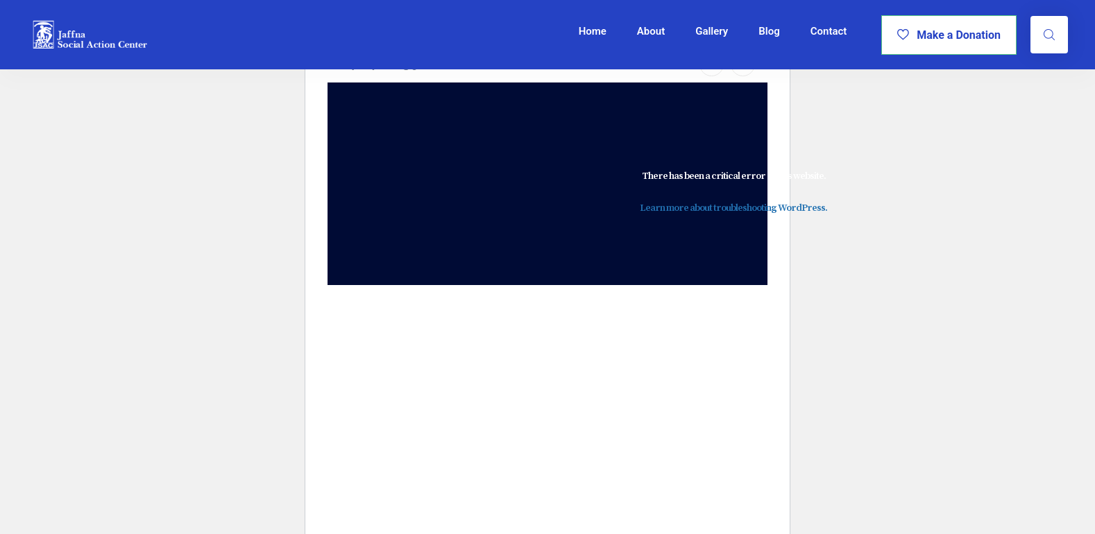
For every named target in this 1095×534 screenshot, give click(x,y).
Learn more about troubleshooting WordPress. (733, 208)
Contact (828, 31)
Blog (768, 31)
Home (592, 31)
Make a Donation (949, 35)
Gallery (711, 31)
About (651, 31)
